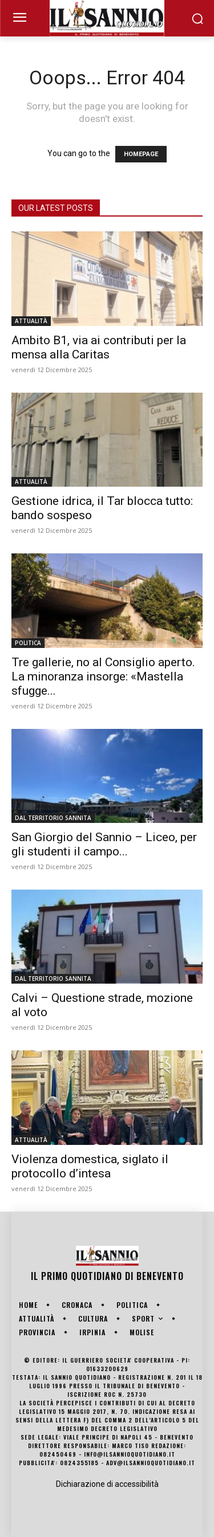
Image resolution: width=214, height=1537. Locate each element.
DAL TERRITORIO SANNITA (53, 818)
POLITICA (28, 643)
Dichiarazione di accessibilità (107, 1484)
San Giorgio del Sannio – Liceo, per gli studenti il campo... (104, 844)
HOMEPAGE (141, 154)
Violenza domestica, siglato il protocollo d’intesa (89, 1166)
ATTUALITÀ (31, 321)
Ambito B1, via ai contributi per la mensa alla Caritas (98, 347)
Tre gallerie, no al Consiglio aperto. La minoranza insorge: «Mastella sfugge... (103, 676)
